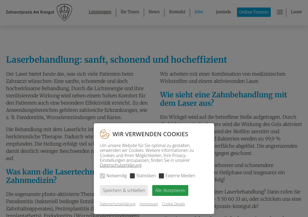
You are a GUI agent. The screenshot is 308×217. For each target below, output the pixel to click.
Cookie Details (173, 203)
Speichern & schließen (124, 190)
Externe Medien (180, 175)
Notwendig (116, 175)
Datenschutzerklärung (121, 165)
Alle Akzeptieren (170, 190)
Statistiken (146, 175)
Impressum (149, 203)
